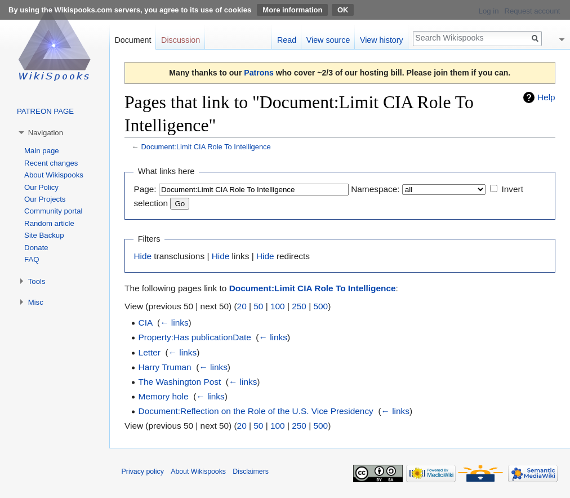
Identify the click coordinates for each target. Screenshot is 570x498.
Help (546, 97)
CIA (146, 322)
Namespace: (375, 189)
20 (242, 306)
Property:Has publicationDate (195, 337)
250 (299, 306)
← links (174, 322)
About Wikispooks (53, 175)
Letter (150, 352)
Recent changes (51, 163)
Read (286, 40)
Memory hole (164, 396)
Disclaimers (251, 471)
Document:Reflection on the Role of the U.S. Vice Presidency (256, 411)
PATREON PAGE (45, 111)
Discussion (180, 40)
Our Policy (41, 187)
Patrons (258, 72)
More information (292, 10)
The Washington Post (180, 381)
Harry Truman (165, 367)
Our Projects (44, 199)
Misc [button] (35, 302)
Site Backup (44, 235)
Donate (36, 247)
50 (258, 306)
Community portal (53, 211)
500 (320, 306)
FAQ (31, 259)
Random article (49, 223)
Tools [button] (37, 281)
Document (132, 40)
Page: (144, 189)
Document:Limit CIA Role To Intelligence (205, 147)
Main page (41, 150)
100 (277, 306)
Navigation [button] (45, 132)
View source (328, 40)
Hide (142, 256)
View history (381, 40)
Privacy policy (143, 471)
